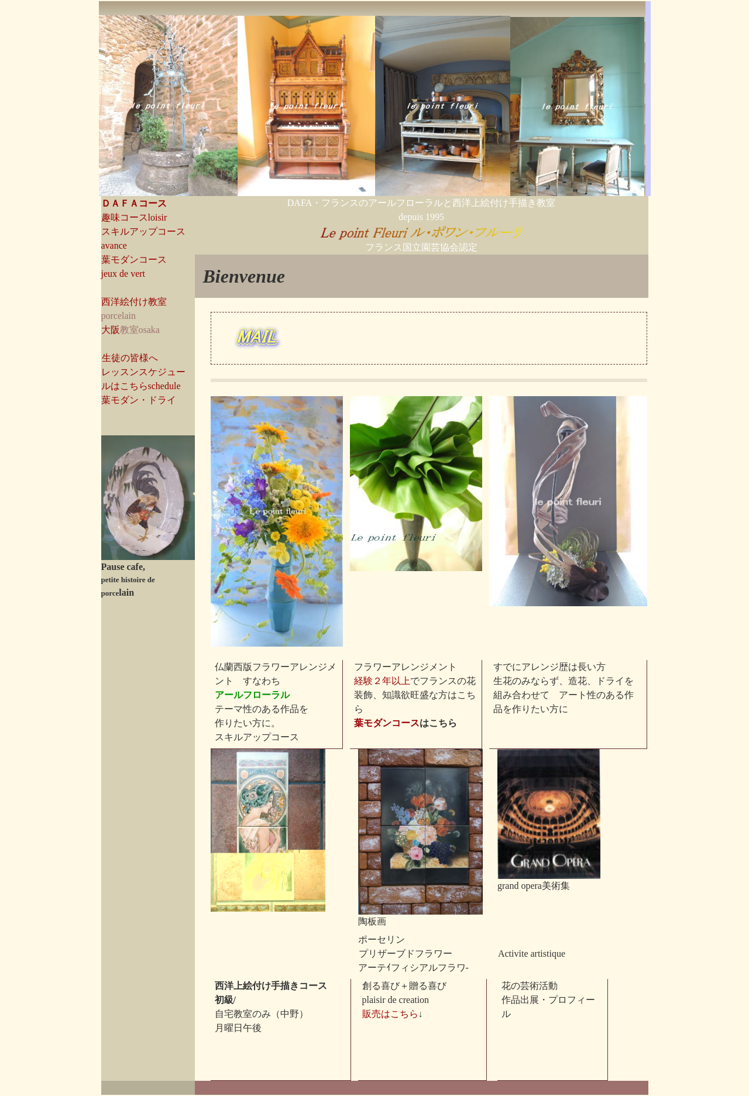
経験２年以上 (382, 681)
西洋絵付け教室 (134, 302)
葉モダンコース (387, 723)
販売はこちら (390, 1014)
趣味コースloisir (134, 217)
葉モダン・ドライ (138, 400)
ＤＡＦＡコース (134, 203)
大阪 (110, 330)
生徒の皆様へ (130, 358)
